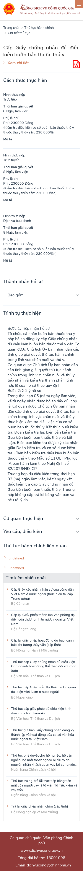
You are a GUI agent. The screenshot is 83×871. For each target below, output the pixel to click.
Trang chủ (11, 27)
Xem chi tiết (18, 62)
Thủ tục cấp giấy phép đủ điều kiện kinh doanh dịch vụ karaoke (41, 711)
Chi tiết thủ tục (19, 33)
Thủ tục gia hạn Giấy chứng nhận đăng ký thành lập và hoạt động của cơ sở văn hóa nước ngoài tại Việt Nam (42, 734)
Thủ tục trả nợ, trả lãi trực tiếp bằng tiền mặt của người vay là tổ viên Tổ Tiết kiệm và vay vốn (44, 785)
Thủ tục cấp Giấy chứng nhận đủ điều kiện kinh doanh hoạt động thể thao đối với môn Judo (43, 666)
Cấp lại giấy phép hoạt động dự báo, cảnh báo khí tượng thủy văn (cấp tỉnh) (42, 642)
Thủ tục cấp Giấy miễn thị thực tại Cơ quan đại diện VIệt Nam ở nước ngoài (43, 689)
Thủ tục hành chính (39, 27)
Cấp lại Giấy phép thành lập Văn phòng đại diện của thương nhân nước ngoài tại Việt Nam (43, 619)
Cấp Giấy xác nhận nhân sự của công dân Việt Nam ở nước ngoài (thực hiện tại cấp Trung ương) (42, 593)
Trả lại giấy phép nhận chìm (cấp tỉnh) (39, 806)
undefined (16, 558)
